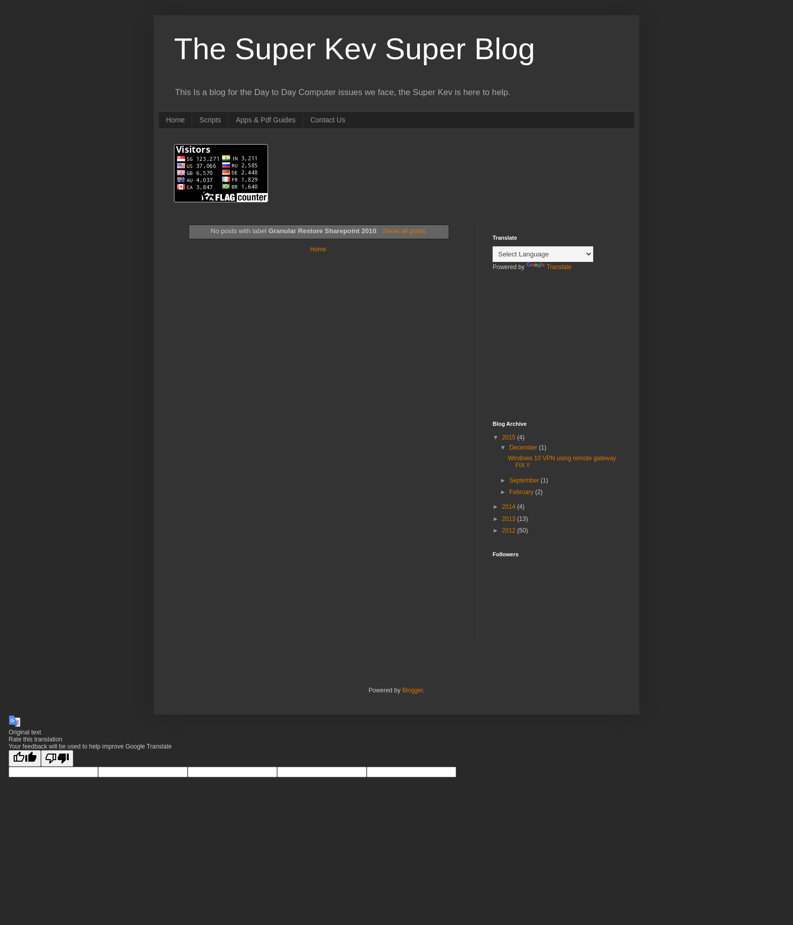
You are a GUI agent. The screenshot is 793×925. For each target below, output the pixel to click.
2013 (509, 518)
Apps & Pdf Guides (265, 120)
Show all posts (404, 231)
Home (175, 120)
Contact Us (327, 120)
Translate (549, 267)
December (524, 447)
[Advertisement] (543, 352)
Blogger (412, 690)
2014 (509, 506)
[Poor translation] (57, 758)
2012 (509, 530)
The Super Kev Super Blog (354, 49)
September (525, 480)
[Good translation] (25, 758)
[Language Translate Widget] (543, 254)
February (522, 492)
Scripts (210, 120)
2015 (509, 437)
